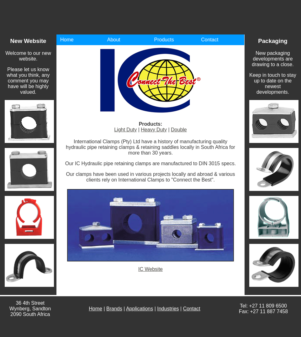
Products (164, 39)
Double (179, 129)
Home (67, 39)
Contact (209, 39)
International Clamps (178, 17)
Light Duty (125, 129)
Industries (168, 308)
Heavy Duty (154, 129)
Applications (139, 308)
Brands (114, 308)
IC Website (150, 269)
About (113, 39)
